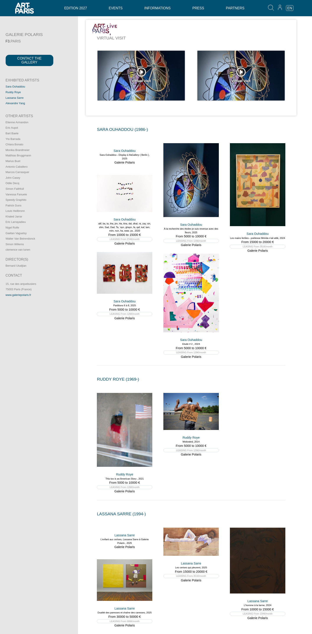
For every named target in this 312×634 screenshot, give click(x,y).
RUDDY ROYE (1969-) (118, 379)
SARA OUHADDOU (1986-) (122, 129)
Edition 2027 (75, 8)
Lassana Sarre (15, 97)
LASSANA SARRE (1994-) (121, 514)
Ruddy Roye (13, 92)
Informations (157, 8)
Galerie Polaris (124, 162)
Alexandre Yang (15, 103)
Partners (235, 8)
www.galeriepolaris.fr (18, 295)
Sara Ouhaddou (15, 86)
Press (198, 8)
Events (116, 8)
